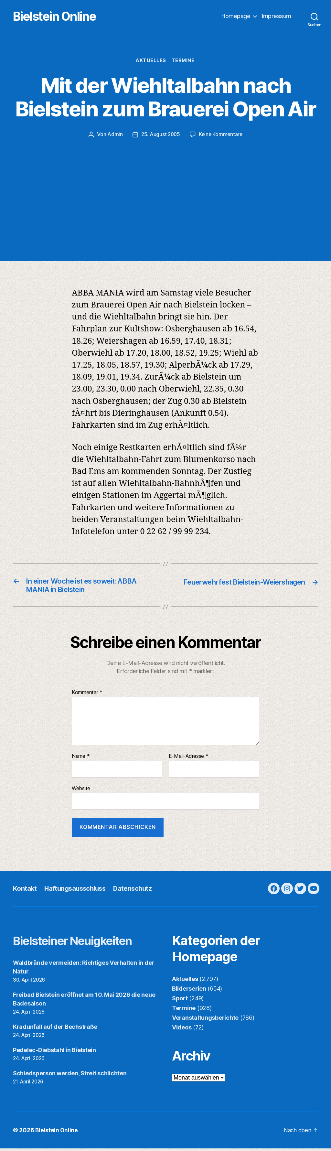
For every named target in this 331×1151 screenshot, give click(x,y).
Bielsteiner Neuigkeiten (81, 943)
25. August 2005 (160, 135)
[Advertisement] (165, 188)
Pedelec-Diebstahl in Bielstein (54, 1052)
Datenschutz (137, 891)
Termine (184, 61)
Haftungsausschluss (77, 891)
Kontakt (25, 891)
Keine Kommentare (221, 135)
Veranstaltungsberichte (205, 1020)
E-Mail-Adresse (188, 759)
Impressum (276, 16)
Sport (180, 1001)
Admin (114, 135)
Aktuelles (150, 61)
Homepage (235, 16)
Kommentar (87, 695)
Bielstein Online (64, 16)
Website (81, 791)
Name (81, 759)
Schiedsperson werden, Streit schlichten (69, 1075)
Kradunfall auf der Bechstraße (55, 1029)
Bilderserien (189, 991)
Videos (181, 1030)
